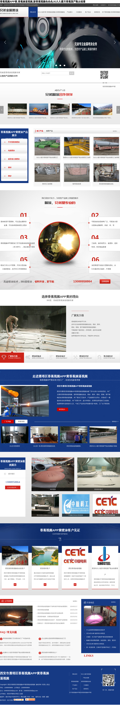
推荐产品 (49, 131)
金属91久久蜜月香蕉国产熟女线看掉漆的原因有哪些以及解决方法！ (16, 653)
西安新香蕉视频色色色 (106, 184)
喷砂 (9, 176)
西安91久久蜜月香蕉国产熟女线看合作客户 (15, 118)
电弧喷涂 (11, 150)
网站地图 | (96, 5)
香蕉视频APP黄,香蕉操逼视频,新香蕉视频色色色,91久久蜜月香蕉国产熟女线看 (42, 1)
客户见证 (88, 12)
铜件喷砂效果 (77, 184)
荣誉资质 (21, 421)
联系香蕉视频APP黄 (114, 5)
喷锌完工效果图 (47, 184)
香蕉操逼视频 (51, 12)
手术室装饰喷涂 (14, 142)
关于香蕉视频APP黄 (74, 692)
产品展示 (70, 12)
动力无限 (10, 700)
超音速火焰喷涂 (14, 159)
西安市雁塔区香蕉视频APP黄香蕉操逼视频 (74, 386)
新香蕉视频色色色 (86, 681)
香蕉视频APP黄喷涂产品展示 (14, 135)
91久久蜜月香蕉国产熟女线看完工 (47, 157)
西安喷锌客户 (45, 568)
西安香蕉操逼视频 (75, 568)
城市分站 (38, 697)
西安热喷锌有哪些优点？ (48, 653)
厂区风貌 (7, 421)
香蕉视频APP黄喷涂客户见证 (60, 532)
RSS (29, 697)
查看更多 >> (115, 421)
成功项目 (11, 474)
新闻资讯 (97, 12)
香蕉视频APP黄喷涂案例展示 (12, 464)
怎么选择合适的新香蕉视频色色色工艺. (52, 639)
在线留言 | (103, 5)
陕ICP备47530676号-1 (13, 697)
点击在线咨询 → (12, 487)
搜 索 (71, 73)
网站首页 (33, 12)
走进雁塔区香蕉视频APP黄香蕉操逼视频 (60, 378)
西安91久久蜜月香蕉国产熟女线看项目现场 (58, 118)
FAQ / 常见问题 (8, 632)
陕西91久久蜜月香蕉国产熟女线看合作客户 (36, 118)
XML (33, 697)
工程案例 (79, 12)
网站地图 (23, 697)
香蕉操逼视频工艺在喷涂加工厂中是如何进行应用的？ (16, 639)
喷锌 (9, 167)
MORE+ (115, 131)
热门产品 (40, 131)
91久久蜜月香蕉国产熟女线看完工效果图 (106, 157)
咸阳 (47, 697)
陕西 (43, 697)
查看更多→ (62, 409)
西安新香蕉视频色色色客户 (15, 568)
